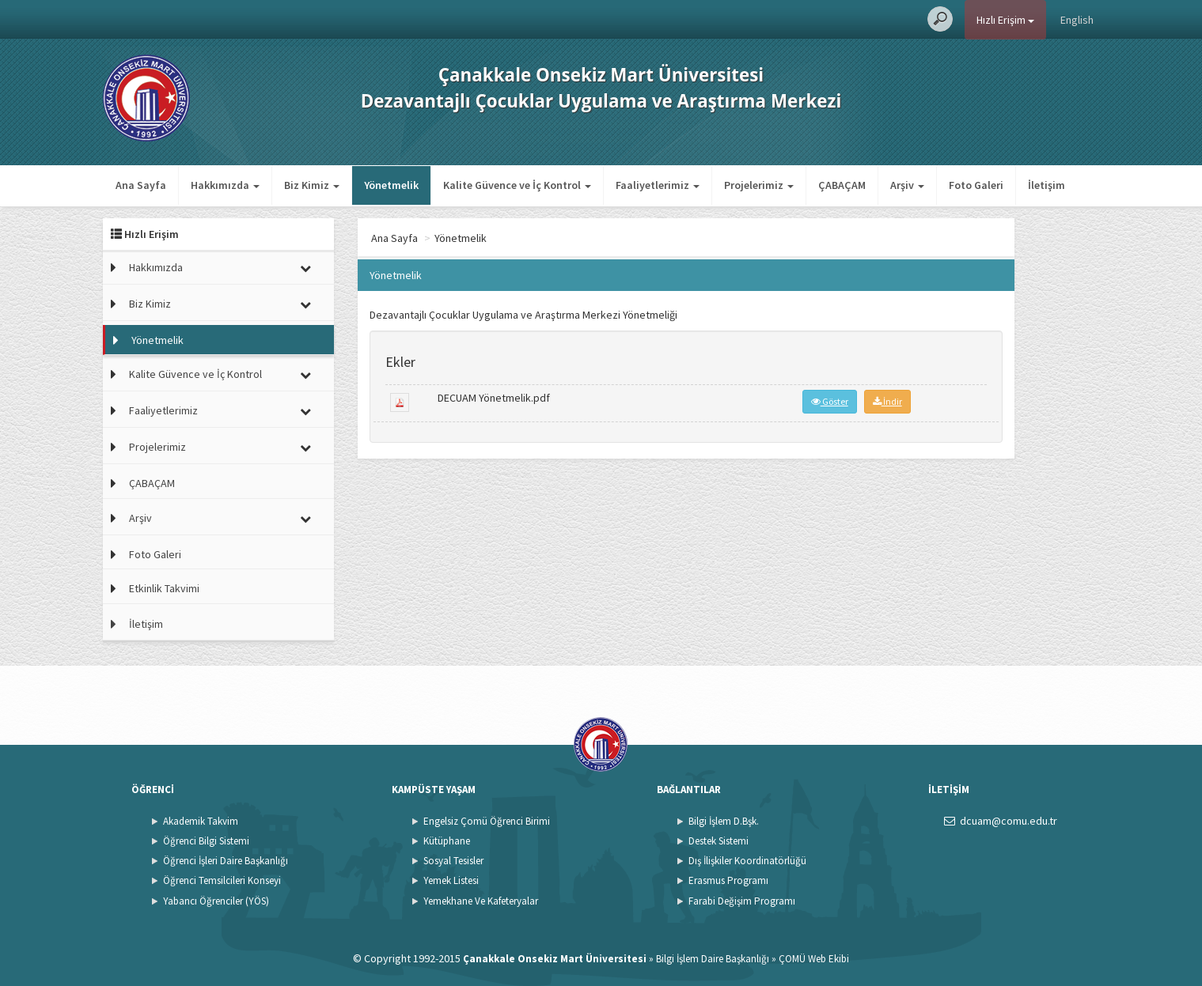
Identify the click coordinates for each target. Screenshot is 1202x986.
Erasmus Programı (728, 880)
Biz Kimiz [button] (311, 185)
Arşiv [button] (907, 185)
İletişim (1046, 185)
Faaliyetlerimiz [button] (658, 185)
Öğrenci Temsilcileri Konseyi (222, 880)
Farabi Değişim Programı (741, 901)
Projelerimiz (157, 447)
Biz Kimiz (150, 304)
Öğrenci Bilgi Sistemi (206, 841)
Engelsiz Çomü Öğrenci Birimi (486, 821)
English (1077, 20)
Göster (829, 401)
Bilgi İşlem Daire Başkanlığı (712, 958)
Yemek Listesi (451, 880)
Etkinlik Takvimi (164, 588)
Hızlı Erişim (1005, 20)
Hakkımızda (156, 267)
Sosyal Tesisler (453, 860)
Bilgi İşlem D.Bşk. (723, 821)
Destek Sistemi (718, 841)
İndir (887, 401)
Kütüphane (446, 841)
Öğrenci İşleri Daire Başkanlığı (225, 860)
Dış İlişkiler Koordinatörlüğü (747, 860)
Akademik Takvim (200, 821)
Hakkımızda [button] (225, 185)
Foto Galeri (976, 185)
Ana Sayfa (141, 185)
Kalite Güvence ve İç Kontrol (195, 374)
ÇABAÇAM (842, 185)
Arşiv (140, 518)
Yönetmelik (391, 185)
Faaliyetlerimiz (163, 410)
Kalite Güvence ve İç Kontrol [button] (517, 185)
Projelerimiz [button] (759, 185)
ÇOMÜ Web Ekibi (814, 958)
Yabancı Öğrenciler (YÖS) (216, 901)
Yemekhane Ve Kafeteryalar (480, 901)
